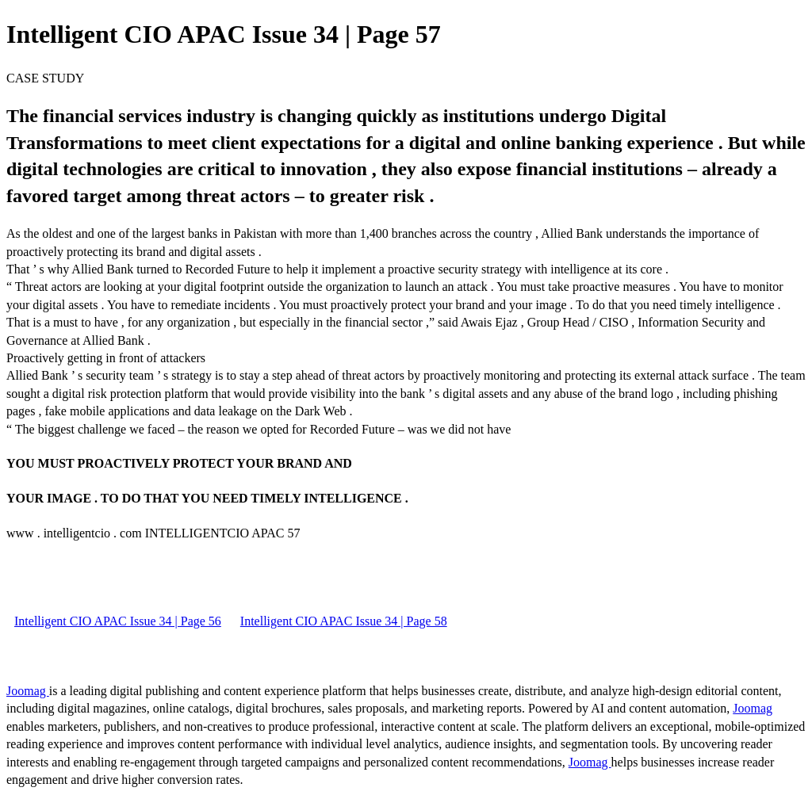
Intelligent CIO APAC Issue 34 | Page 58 (343, 621)
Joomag (27, 691)
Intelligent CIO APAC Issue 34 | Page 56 (117, 621)
